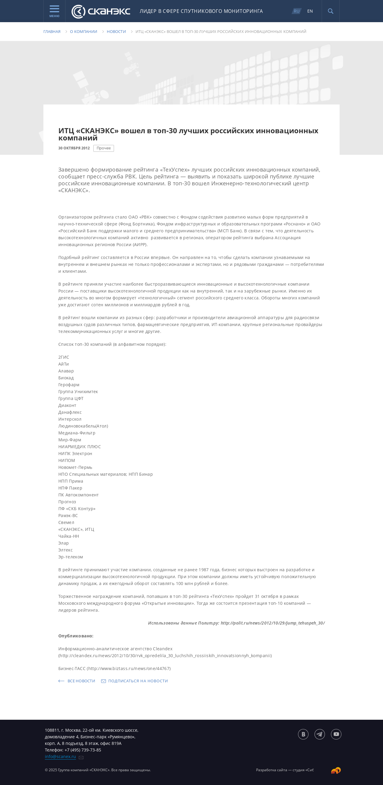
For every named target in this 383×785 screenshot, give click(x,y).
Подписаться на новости (138, 681)
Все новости (81, 681)
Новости (116, 31)
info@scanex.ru (60, 756)
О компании (83, 31)
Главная (51, 31)
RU (297, 11)
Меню (54, 11)
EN (310, 11)
